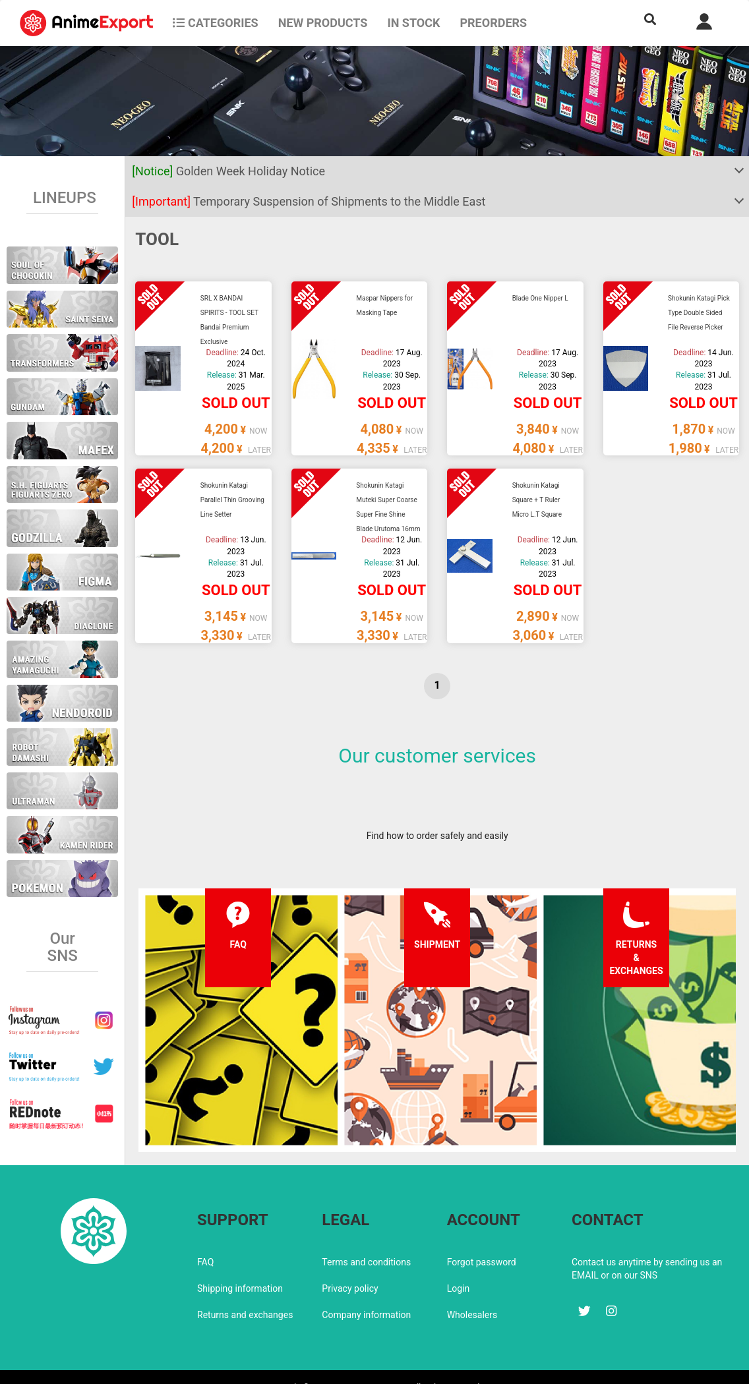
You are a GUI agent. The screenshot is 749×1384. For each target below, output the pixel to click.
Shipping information (240, 1260)
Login (458, 1260)
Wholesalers (472, 1287)
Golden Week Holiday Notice (228, 171)
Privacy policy (350, 1260)
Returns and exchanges (245, 1287)
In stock (413, 23)
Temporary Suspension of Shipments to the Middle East (308, 201)
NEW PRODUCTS (323, 23)
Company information (366, 1287)
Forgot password (481, 1234)
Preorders (493, 23)
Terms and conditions (366, 1234)
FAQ (205, 1234)
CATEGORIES (215, 23)
